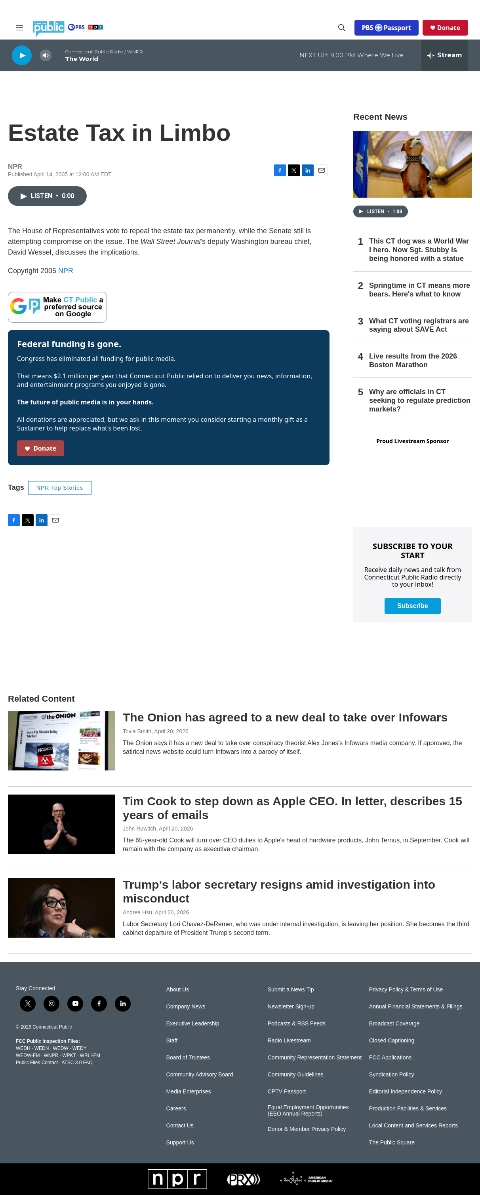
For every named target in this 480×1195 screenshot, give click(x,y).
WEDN (41, 1048)
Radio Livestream (289, 1041)
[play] (21, 55)
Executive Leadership (192, 1024)
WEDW (60, 1048)
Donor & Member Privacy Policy (307, 1129)
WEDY (79, 1048)
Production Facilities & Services (408, 1109)
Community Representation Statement (315, 1058)
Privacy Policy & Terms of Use (406, 990)
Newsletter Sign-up (291, 1007)
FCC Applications (390, 1058)
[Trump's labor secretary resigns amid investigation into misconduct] (61, 907)
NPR (65, 271)
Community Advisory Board (199, 1075)
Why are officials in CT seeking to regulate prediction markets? (419, 400)
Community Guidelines (296, 1075)
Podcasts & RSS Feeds (297, 1024)
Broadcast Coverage (394, 1024)
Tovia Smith (137, 731)
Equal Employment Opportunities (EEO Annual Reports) (308, 1110)
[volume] (45, 55)
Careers (176, 1109)
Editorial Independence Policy (405, 1092)
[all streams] (444, 55)
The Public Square (392, 1143)
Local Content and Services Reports (413, 1126)
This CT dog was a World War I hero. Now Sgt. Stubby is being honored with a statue (419, 249)
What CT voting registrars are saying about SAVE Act (419, 325)
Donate (448, 27)
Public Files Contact (37, 1062)
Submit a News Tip (291, 990)
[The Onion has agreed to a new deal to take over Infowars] (61, 740)
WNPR (51, 1055)
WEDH (23, 1048)
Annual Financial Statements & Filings (416, 1007)
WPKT (69, 1055)
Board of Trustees (188, 1058)
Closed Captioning (391, 1041)
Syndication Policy (391, 1075)
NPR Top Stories (59, 488)
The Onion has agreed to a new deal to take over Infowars (285, 717)
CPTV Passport (287, 1092)
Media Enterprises (188, 1092)
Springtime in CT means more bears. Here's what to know (419, 289)
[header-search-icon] (341, 27)
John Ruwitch (139, 828)
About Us (177, 990)
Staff (172, 1041)
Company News (186, 1007)
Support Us (180, 1143)
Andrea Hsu (137, 912)
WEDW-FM (28, 1055)
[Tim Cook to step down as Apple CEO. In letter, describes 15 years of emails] (61, 824)
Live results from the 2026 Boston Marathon (413, 360)
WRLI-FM (90, 1055)
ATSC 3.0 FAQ (76, 1062)
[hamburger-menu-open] (19, 28)
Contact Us (180, 1126)
